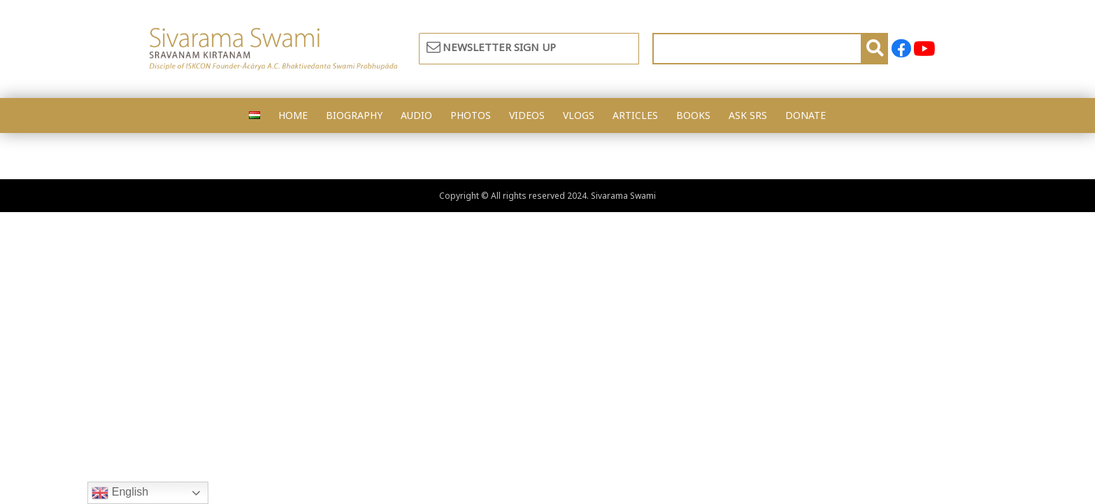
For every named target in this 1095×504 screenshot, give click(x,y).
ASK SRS (748, 115)
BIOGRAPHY (354, 115)
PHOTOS (470, 115)
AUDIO (416, 115)
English (120, 492)
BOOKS (693, 115)
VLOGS (578, 115)
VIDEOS (527, 115)
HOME (293, 115)
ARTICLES (635, 115)
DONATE (805, 115)
